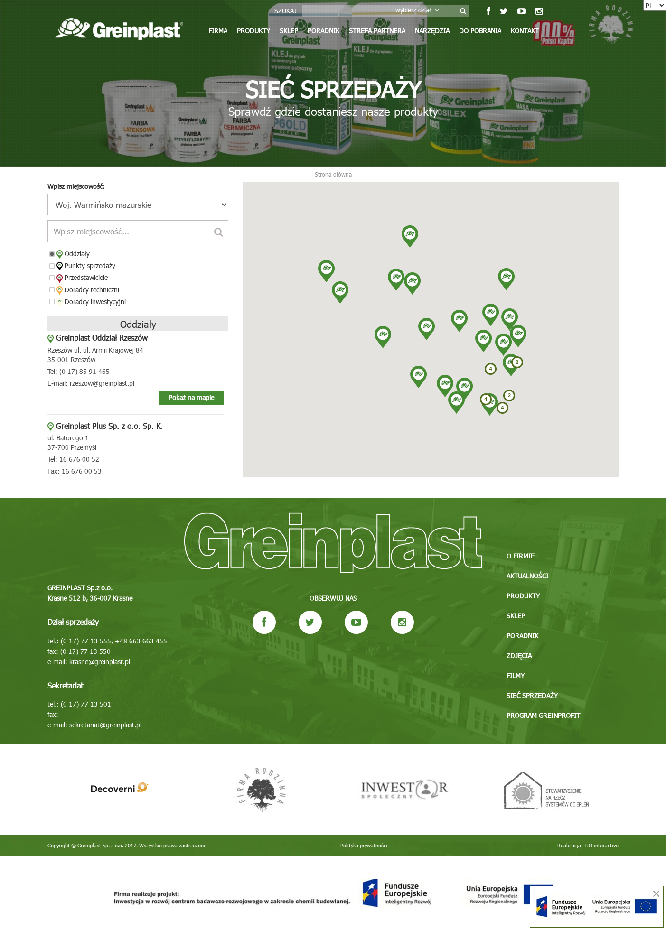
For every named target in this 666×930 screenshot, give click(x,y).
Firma (217, 30)
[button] (445, 386)
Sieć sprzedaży (532, 695)
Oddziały (73, 254)
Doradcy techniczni (87, 290)
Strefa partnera (377, 30)
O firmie (521, 555)
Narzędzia (432, 30)
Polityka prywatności (363, 845)
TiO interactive (601, 845)
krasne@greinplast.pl (99, 661)
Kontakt (525, 30)
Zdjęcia (519, 655)
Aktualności (527, 575)
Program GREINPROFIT (543, 715)
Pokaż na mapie (191, 397)
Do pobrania (480, 30)
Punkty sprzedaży (85, 265)
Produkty (253, 30)
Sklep (289, 30)
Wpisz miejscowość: (76, 186)
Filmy (516, 675)
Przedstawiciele (82, 277)
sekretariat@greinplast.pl (105, 724)
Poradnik (323, 30)
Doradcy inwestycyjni (91, 302)
